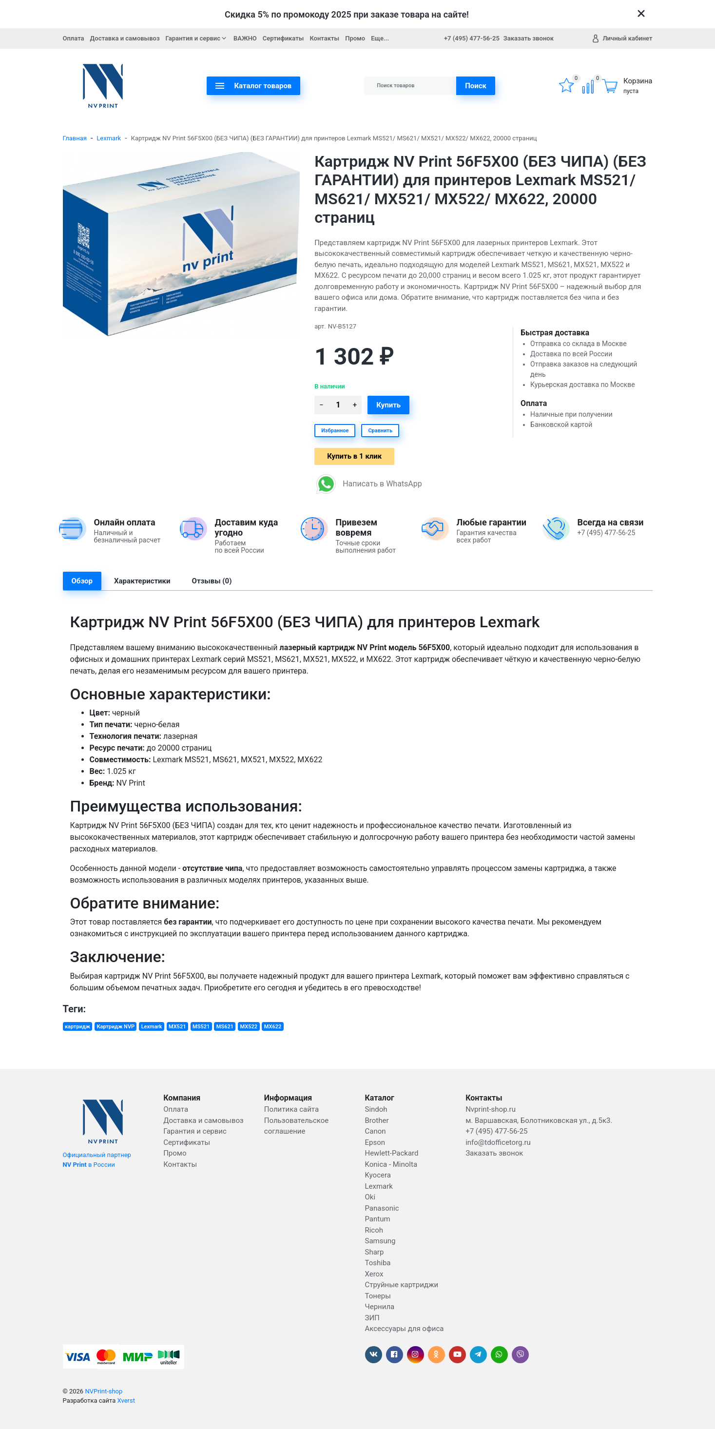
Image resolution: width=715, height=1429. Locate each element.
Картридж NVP (116, 1026)
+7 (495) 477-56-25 (472, 38)
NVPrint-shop (103, 1391)
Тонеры (377, 1296)
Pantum (377, 1219)
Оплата (73, 38)
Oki (370, 1197)
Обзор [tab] (82, 581)
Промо (355, 38)
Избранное (334, 430)
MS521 (201, 1026)
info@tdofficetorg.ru (498, 1142)
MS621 (224, 1026)
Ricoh (374, 1230)
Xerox (374, 1274)
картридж (77, 1026)
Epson (375, 1142)
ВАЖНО (245, 38)
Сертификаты (283, 38)
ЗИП (372, 1317)
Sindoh (376, 1109)
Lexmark (109, 138)
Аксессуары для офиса (404, 1328)
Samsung (380, 1240)
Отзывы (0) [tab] (212, 581)
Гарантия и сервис (197, 38)
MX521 (177, 1026)
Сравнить (380, 430)
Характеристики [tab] (142, 581)
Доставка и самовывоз (125, 38)
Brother (376, 1120)
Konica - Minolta (391, 1164)
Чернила (379, 1306)
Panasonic (382, 1208)
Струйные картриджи (401, 1284)
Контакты (324, 38)
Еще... (380, 38)
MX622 (273, 1026)
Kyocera (377, 1175)
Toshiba (377, 1262)
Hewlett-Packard (391, 1153)
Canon (375, 1131)
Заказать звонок (528, 38)
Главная (75, 138)
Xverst (126, 1400)
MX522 (249, 1026)
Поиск (475, 85)
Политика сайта (291, 1109)
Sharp (374, 1252)
